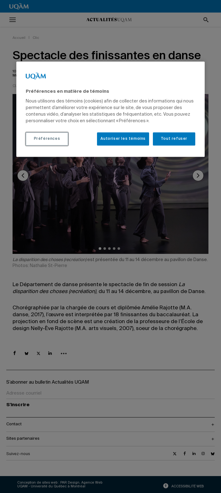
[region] (110, 109)
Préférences (47, 139)
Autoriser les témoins (123, 139)
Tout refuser (174, 139)
